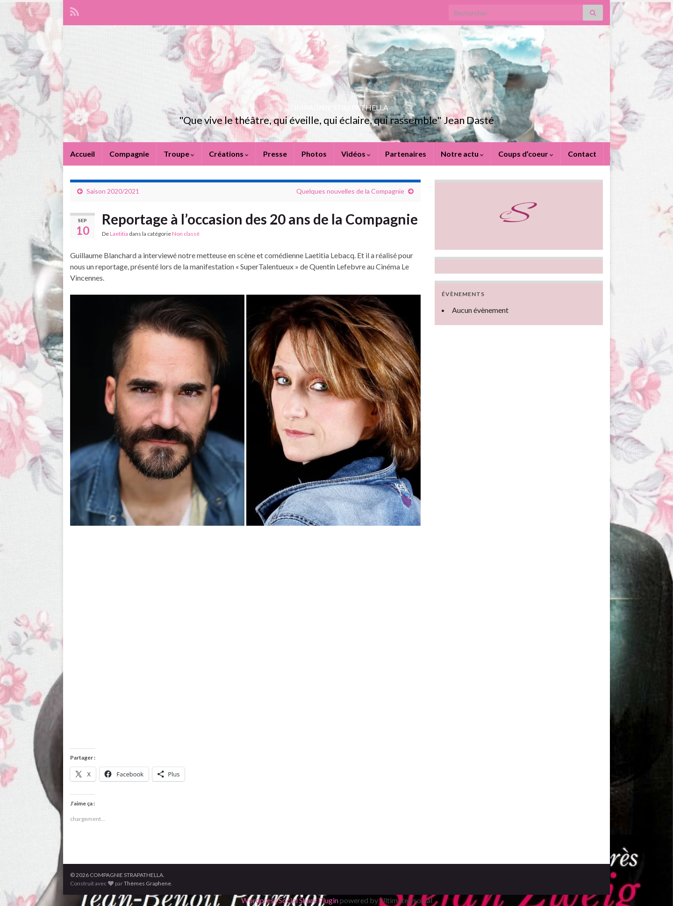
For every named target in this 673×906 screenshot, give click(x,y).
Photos (314, 153)
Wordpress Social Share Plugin (290, 900)
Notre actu (462, 153)
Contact (582, 153)
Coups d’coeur (525, 153)
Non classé (186, 233)
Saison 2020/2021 (112, 191)
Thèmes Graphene (147, 883)
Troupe (179, 153)
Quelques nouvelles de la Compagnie (350, 191)
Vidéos (356, 153)
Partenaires (405, 153)
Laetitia (119, 233)
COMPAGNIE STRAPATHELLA (337, 104)
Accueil (82, 153)
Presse (275, 153)
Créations (229, 153)
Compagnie (129, 153)
